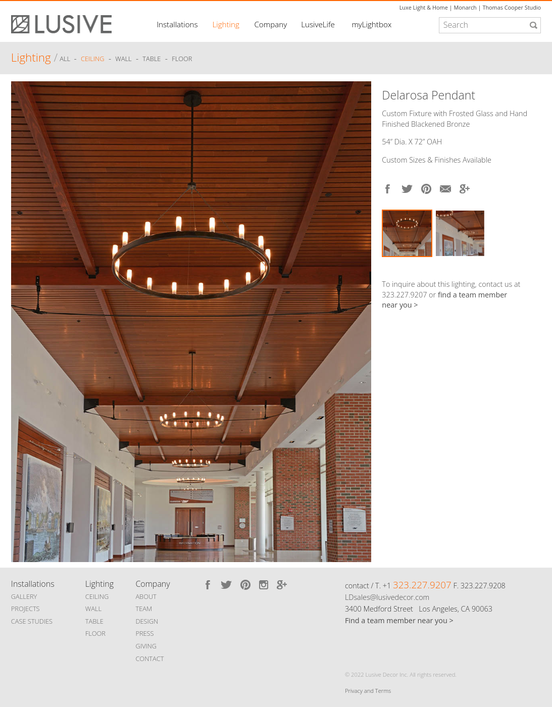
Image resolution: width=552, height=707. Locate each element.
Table (151, 59)
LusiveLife (318, 24)
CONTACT (149, 658)
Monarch (465, 7)
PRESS (144, 633)
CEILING (97, 596)
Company (270, 24)
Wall (123, 59)
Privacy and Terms (368, 690)
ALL (66, 59)
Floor (182, 59)
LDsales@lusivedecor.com (387, 597)
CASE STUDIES (32, 621)
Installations (177, 24)
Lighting (225, 24)
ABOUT (145, 596)
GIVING (146, 645)
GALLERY (24, 596)
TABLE (94, 621)
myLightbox (371, 24)
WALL (93, 608)
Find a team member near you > (399, 620)
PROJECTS (25, 608)
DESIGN (146, 621)
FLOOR (95, 633)
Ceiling (93, 59)
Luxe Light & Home (423, 7)
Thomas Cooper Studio (511, 7)
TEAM (143, 608)
